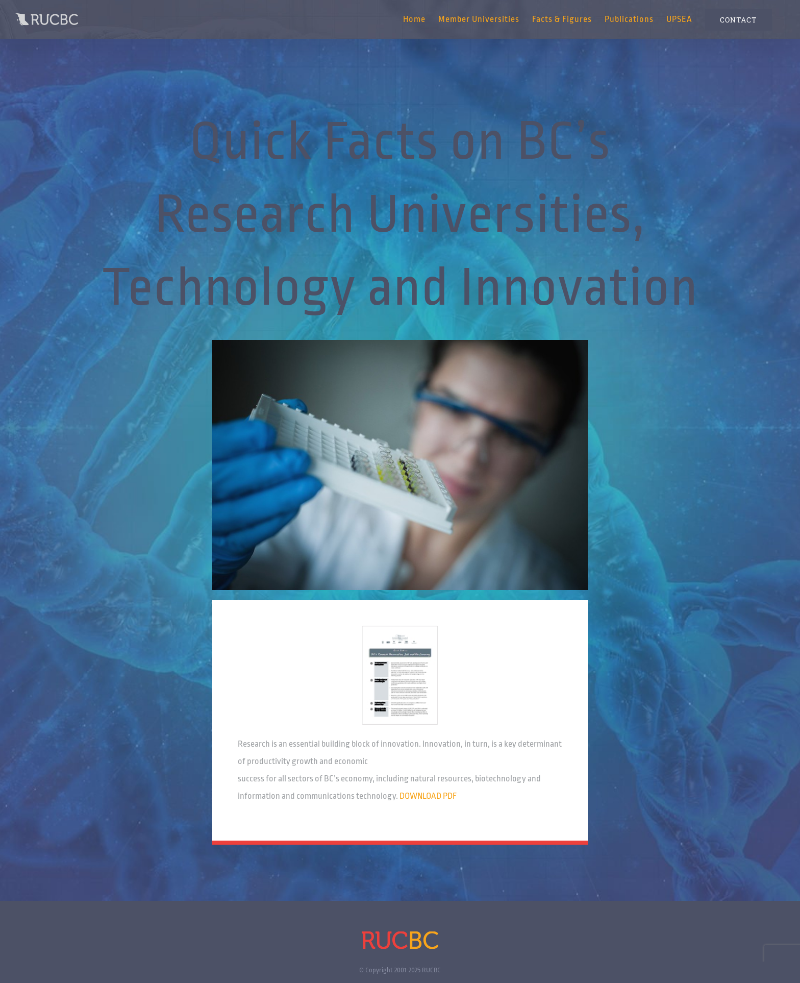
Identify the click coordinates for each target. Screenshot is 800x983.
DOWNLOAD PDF (428, 796)
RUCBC (431, 970)
